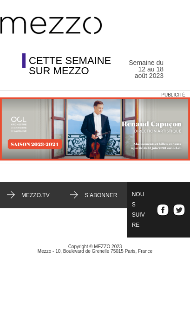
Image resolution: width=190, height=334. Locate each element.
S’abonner (101, 195)
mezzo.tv (35, 195)
